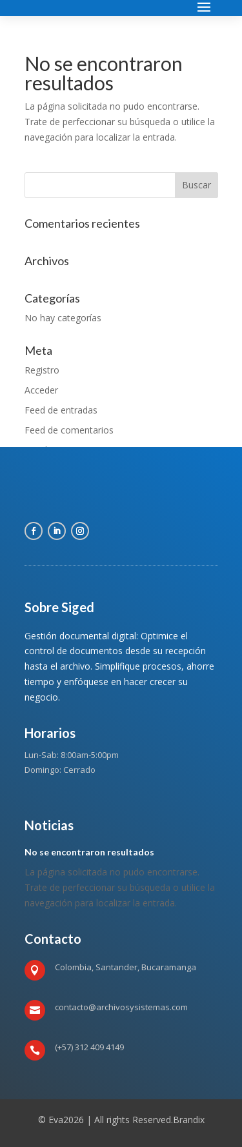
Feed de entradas (61, 410)
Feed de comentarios (69, 430)
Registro (42, 370)
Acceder (41, 390)
